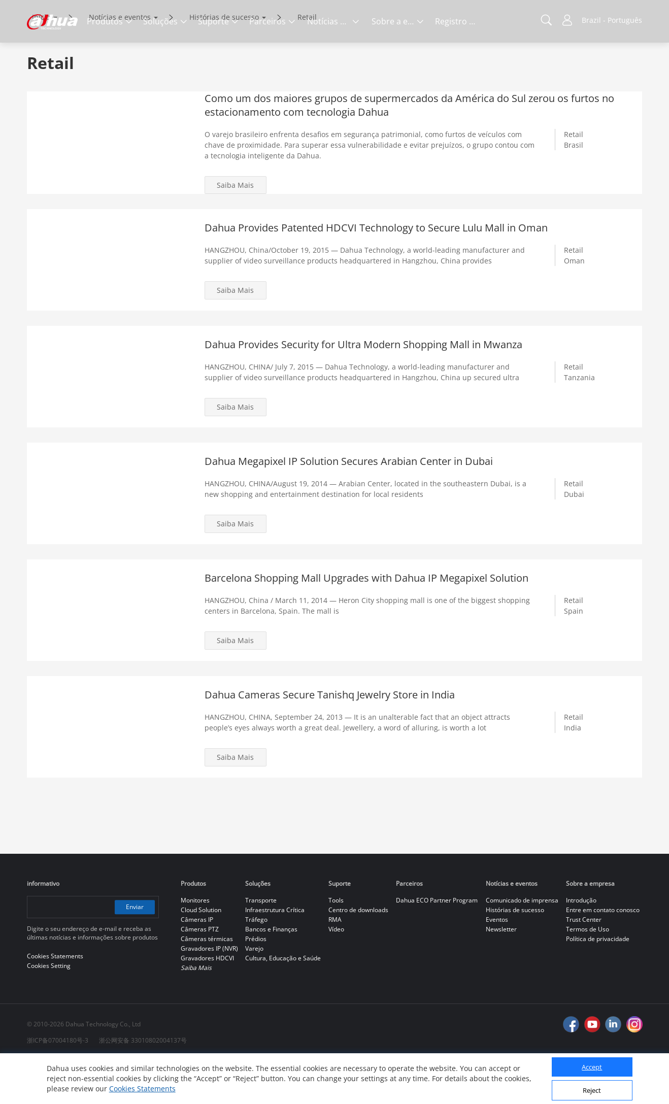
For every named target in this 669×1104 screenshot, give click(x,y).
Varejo (254, 991)
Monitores (195, 943)
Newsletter (501, 972)
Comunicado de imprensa (522, 943)
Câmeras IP (197, 962)
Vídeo (336, 972)
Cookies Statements (142, 1088)
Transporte (261, 943)
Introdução (581, 943)
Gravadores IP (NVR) (209, 991)
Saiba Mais (235, 227)
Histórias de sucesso (224, 59)
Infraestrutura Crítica (275, 953)
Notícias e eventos (120, 59)
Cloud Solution (201, 953)
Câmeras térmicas (207, 982)
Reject (592, 1090)
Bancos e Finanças (271, 972)
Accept (592, 1067)
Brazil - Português (612, 20)
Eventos (497, 962)
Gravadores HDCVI (207, 1001)
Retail (307, 59)
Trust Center (583, 962)
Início (41, 59)
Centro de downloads (358, 953)
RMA (335, 962)
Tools (336, 943)
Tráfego (256, 962)
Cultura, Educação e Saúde (283, 1001)
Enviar (134, 950)
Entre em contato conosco (603, 953)
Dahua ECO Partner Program (437, 943)
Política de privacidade (597, 982)
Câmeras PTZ (200, 972)
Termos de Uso (587, 972)
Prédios (255, 982)
